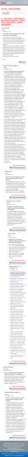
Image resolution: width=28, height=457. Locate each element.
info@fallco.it (14, 448)
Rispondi (22, 62)
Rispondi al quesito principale (17, 167)
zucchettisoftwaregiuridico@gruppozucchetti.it (14, 449)
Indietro (5, 13)
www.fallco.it (14, 451)
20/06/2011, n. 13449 (9, 117)
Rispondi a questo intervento (18, 165)
